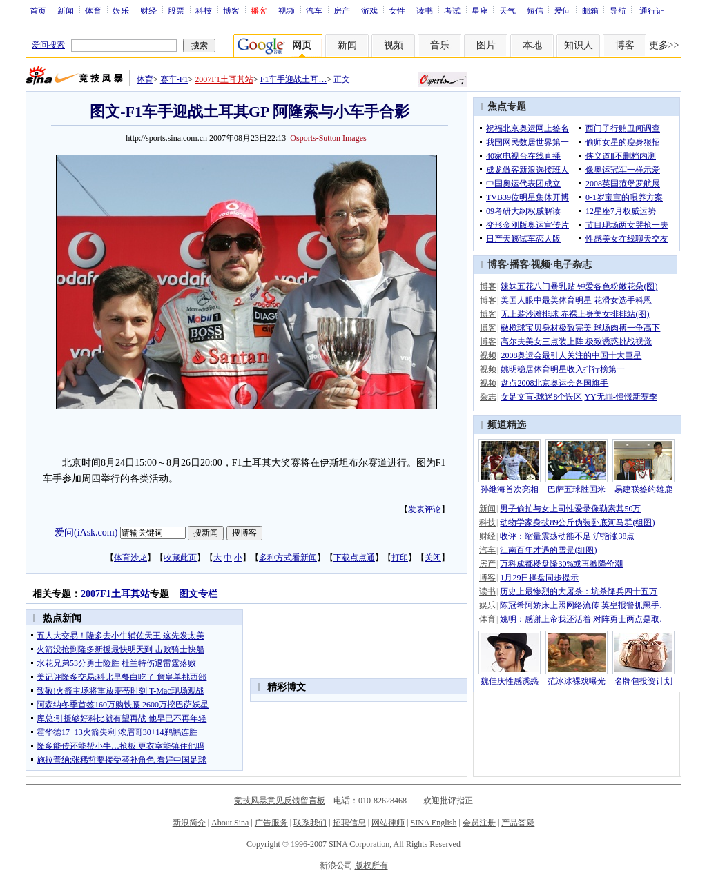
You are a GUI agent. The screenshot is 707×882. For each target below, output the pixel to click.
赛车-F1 (174, 79)
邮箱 (590, 10)
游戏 (369, 10)
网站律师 (388, 822)
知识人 (578, 45)
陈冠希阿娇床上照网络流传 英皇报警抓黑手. (580, 605)
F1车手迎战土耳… (293, 79)
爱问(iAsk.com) (86, 532)
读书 (424, 10)
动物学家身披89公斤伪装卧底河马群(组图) (577, 522)
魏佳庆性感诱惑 (510, 681)
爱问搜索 (48, 45)
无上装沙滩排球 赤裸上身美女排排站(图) (575, 314)
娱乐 (121, 10)
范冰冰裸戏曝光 (577, 681)
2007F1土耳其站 (224, 79)
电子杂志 (572, 264)
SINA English (433, 822)
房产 (341, 10)
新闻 (65, 10)
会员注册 (479, 822)
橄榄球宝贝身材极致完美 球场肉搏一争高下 (580, 328)
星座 (480, 10)
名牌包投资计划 (643, 681)
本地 (532, 45)
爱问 (562, 10)
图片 (486, 45)
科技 (203, 10)
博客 (231, 10)
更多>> (664, 45)
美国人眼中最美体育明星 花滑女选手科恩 (576, 300)
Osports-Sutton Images (328, 138)
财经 (148, 10)
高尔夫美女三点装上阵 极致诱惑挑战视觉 (576, 341)
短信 (535, 10)
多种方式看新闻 (288, 557)
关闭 (433, 557)
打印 (399, 557)
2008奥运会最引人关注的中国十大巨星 (571, 355)
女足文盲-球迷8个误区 (541, 397)
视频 (286, 10)
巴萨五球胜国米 (577, 489)
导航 (618, 10)
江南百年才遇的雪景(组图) (548, 550)
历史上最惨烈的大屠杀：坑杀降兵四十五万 (578, 591)
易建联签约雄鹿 (643, 489)
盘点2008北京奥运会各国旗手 (554, 383)
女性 (397, 10)
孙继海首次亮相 (510, 489)
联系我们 (310, 822)
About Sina (230, 822)
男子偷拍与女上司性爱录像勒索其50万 (570, 508)
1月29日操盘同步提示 (539, 577)
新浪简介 (189, 822)
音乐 (439, 45)
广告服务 (271, 822)
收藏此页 (180, 557)
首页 (38, 10)
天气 (507, 10)
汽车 (314, 10)
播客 (519, 264)
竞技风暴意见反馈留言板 (279, 800)
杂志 (488, 397)
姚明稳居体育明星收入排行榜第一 (563, 369)
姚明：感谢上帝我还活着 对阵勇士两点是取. (580, 619)
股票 (176, 10)
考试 (452, 10)
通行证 (651, 10)
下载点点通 (354, 557)
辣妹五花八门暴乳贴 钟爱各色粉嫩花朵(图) (579, 286)
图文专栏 (198, 594)
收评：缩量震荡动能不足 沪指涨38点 (567, 536)
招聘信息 (349, 822)
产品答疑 (517, 822)
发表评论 (424, 509)
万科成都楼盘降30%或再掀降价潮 (561, 564)
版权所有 (371, 865)
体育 (93, 10)
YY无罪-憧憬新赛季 (620, 397)
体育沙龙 (130, 557)
